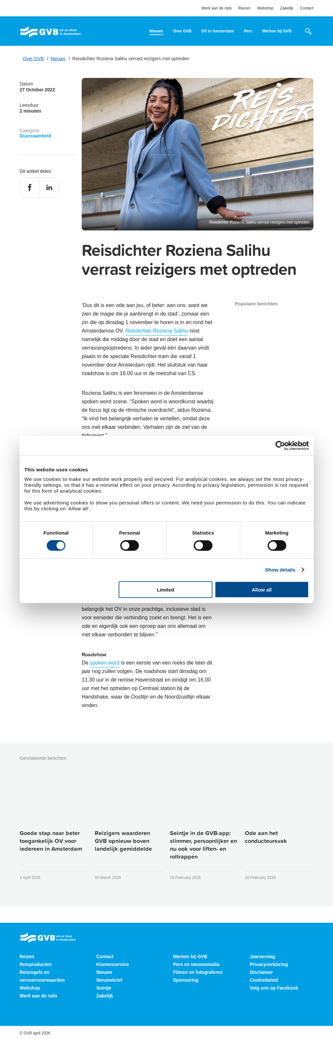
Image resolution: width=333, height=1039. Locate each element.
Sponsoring (186, 980)
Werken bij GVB (276, 31)
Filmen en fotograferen (198, 972)
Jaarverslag (262, 956)
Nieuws (156, 31)
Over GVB (182, 31)
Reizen (244, 8)
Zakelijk (286, 8)
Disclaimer (261, 972)
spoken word (105, 662)
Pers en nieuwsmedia (196, 964)
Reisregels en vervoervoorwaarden (42, 976)
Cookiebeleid (264, 980)
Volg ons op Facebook (274, 988)
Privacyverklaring (269, 964)
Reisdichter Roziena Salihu (156, 331)
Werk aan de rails (216, 8)
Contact (306, 8)
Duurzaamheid (35, 135)
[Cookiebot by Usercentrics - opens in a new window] (280, 446)
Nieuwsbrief (109, 980)
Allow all (262, 589)
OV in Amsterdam (217, 31)
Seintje (103, 988)
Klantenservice (112, 964)
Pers (248, 31)
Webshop (265, 8)
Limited (165, 589)
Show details (280, 570)
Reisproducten (36, 964)
